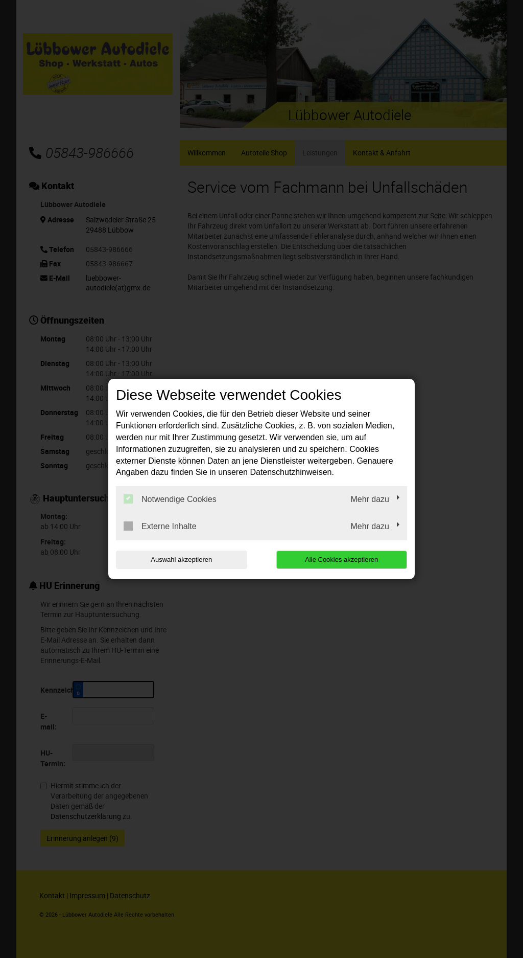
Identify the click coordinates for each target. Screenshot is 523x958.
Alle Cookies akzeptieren (341, 559)
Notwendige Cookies (170, 499)
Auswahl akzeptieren (181, 559)
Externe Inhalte (160, 526)
